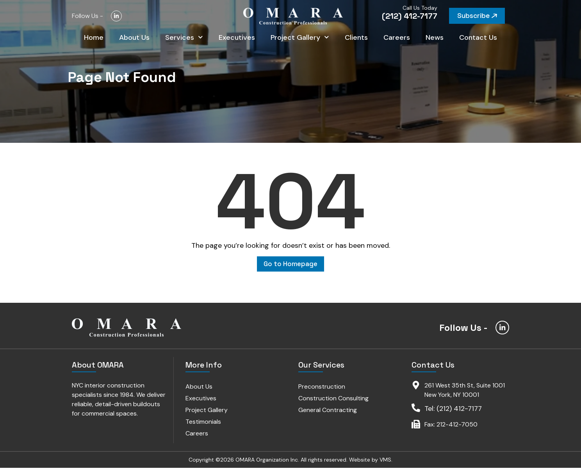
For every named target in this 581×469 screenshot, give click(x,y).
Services (184, 39)
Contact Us (478, 39)
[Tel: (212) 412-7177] (416, 409)
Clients (356, 39)
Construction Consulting (334, 399)
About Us (134, 39)
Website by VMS (370, 460)
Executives (237, 39)
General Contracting (328, 411)
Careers (396, 39)
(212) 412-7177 (409, 16)
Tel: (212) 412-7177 (453, 409)
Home (93, 39)
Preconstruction (322, 388)
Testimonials (203, 423)
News (435, 39)
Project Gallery (300, 39)
